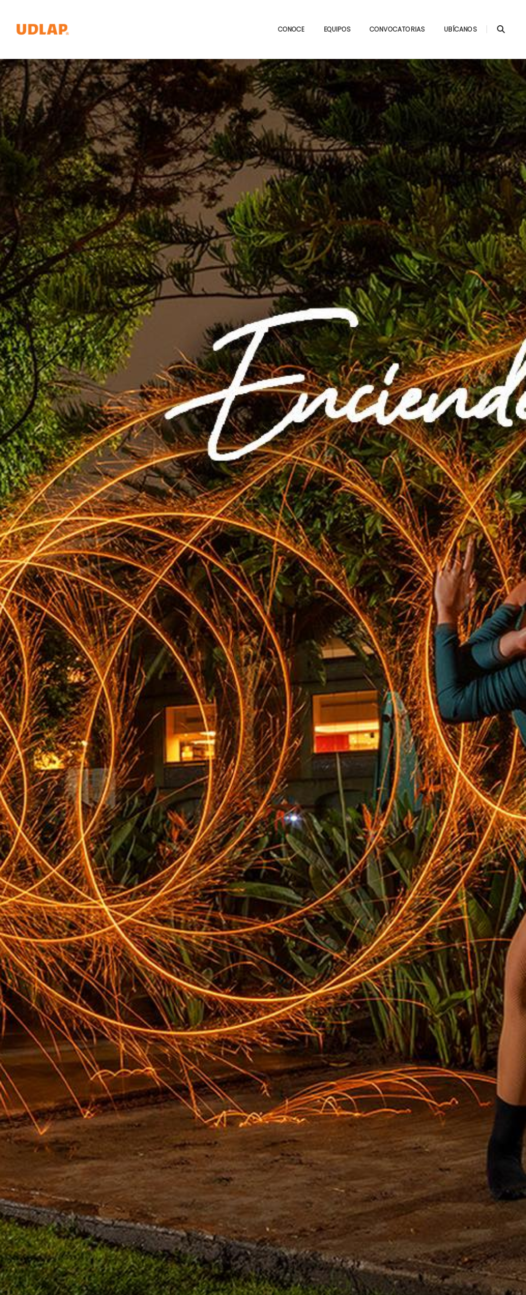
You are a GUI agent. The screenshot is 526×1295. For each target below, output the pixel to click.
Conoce (280, 18)
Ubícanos (450, 18)
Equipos (326, 18)
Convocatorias (387, 18)
